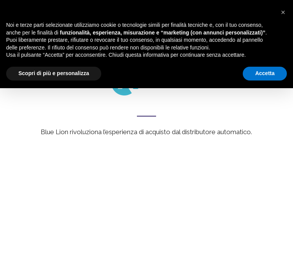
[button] (283, 12)
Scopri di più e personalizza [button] (53, 73)
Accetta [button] (265, 73)
